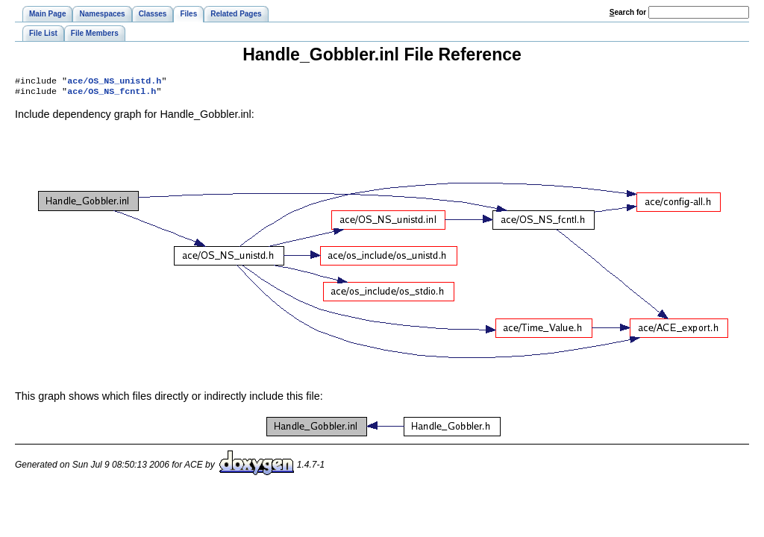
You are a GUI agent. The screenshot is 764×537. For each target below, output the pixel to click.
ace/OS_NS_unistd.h (114, 82)
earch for (627, 12)
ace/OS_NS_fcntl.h (111, 94)
